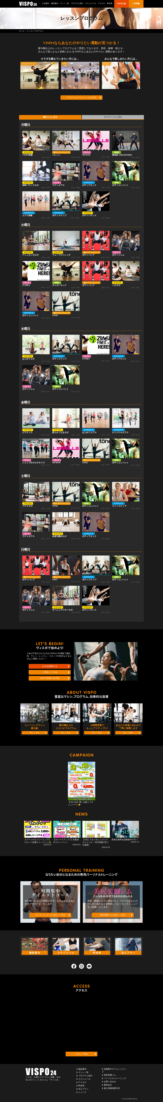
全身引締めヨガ (66, 526)
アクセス (101, 3)
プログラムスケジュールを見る (81, 97)
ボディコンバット (125, 175)
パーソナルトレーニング (115, 1078)
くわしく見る (81, 1054)
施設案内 (54, 3)
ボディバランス (96, 205)
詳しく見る (34, 733)
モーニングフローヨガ (66, 599)
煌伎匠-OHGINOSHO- (125, 145)
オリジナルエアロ (125, 422)
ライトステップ (125, 496)
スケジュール (90, 3)
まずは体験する (49, 666)
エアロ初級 (36, 205)
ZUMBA (36, 274)
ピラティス (36, 422)
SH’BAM (96, 144)
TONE (66, 305)
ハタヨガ (125, 275)
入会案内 (45, 3)
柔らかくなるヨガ (66, 422)
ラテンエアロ (66, 175)
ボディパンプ (96, 245)
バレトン (66, 145)
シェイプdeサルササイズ (36, 452)
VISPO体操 (36, 145)
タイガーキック (66, 275)
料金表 (109, 3)
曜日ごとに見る (50, 117)
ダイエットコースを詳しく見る (50, 915)
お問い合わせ (110, 1082)
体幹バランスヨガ (36, 175)
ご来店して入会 (49, 672)
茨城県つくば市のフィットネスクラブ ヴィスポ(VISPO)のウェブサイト (28, 4)
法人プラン (83, 1089)
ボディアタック (96, 175)
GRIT (66, 569)
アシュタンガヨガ (36, 245)
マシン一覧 (64, 3)
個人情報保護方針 (112, 1088)
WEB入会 (121, 3)
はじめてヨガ (36, 348)
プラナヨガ (36, 496)
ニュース (82, 1092)
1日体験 (136, 3)
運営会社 (108, 1085)
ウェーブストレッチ (66, 245)
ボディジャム (125, 245)
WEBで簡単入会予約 (50, 678)
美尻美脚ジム (110, 1075)
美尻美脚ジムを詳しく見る (113, 915)
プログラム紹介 (77, 3)
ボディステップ (66, 205)
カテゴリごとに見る (113, 117)
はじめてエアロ (96, 422)
